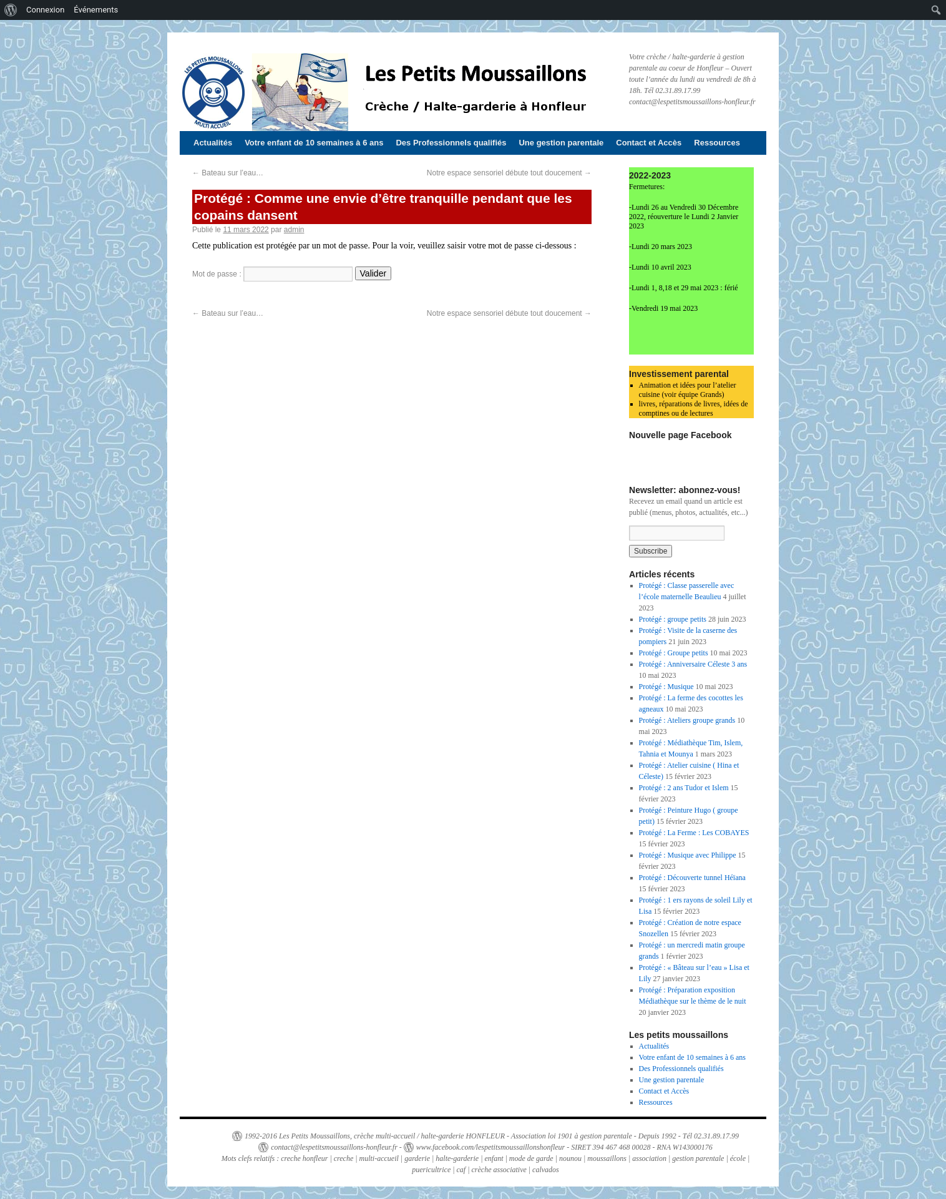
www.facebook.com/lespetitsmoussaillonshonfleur (490, 1147)
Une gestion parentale (561, 142)
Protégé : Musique (666, 686)
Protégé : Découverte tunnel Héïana (692, 877)
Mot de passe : (272, 274)
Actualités (212, 142)
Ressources (717, 142)
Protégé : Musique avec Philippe (687, 855)
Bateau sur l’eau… (227, 173)
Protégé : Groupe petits (673, 652)
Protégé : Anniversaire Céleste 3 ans (693, 664)
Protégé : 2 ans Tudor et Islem (684, 787)
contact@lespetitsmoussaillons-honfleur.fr (334, 1147)
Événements (96, 9)
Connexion (45, 9)
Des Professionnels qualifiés (451, 142)
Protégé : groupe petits (672, 619)
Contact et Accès (648, 142)
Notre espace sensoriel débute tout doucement (509, 173)
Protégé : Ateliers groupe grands (687, 720)
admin (294, 229)
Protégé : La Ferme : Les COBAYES (694, 832)
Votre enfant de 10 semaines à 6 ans (314, 142)
